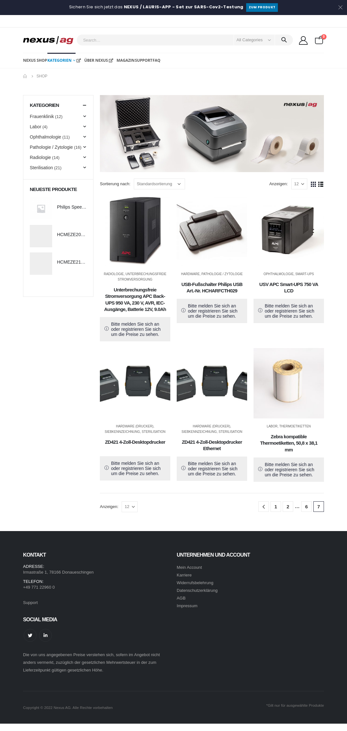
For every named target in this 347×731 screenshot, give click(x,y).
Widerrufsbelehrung (195, 582)
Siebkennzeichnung (122, 431)
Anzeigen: (278, 183)
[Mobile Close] (4, 727)
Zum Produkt (262, 7)
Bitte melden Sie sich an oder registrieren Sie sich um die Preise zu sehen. (136, 329)
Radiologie (114, 274)
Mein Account (189, 567)
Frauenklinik (42, 116)
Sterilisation (153, 431)
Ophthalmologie (278, 274)
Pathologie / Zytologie (222, 274)
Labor (272, 426)
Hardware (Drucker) (134, 426)
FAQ (156, 60)
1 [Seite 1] (275, 506)
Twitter (30, 635)
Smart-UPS (304, 274)
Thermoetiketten (295, 426)
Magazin (121, 60)
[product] (135, 231)
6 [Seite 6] (306, 506)
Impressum (187, 605)
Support (143, 60)
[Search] (284, 40)
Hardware (190, 274)
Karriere (184, 575)
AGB (181, 598)
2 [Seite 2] (287, 506)
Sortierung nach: (115, 183)
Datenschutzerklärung (197, 590)
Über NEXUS (92, 60)
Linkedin (45, 635)
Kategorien (59, 60)
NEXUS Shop (35, 60)
